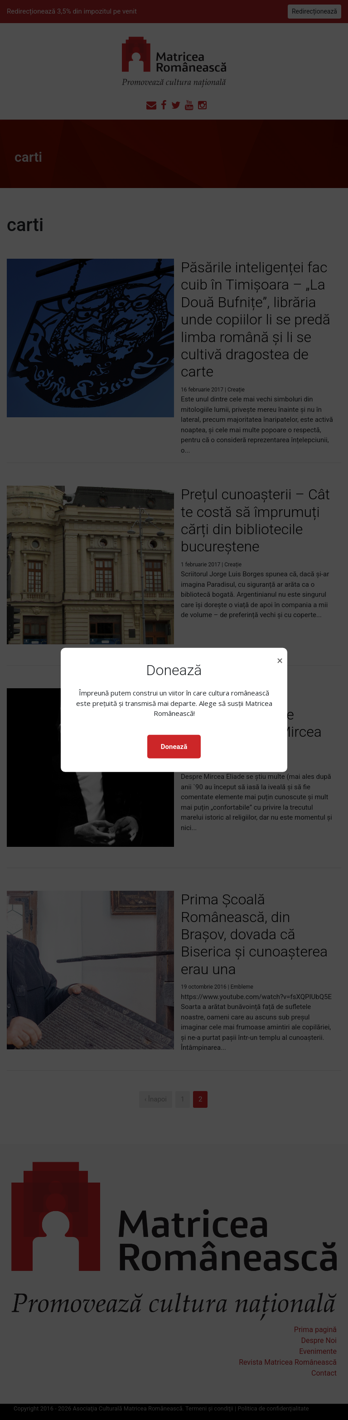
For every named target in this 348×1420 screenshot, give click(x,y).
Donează (174, 747)
